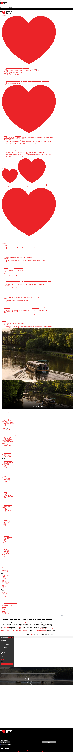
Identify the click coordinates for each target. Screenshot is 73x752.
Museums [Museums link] (5, 136)
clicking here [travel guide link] (18, 746)
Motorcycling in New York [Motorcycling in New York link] (33, 137)
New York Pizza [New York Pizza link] (24, 145)
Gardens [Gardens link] (38, 152)
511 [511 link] (4, 601)
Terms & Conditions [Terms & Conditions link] (10, 738)
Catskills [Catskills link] (5, 77)
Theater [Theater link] (16, 143)
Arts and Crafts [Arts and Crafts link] (32, 154)
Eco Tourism (4, 646)
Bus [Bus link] (21, 237)
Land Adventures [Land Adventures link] (43, 135)
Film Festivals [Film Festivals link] (37, 184)
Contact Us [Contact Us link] (10, 240)
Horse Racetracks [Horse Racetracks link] (20, 154)
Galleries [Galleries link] (21, 143)
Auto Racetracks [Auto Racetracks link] (14, 154)
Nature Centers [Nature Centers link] (19, 152)
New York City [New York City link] (34, 69)
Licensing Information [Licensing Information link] (33, 738)
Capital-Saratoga (5, 656)
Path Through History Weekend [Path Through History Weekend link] (42, 141)
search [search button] (54, 9)
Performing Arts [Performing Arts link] (12, 143)
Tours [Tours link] (34, 184)
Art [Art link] (6, 137)
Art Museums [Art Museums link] (8, 143)
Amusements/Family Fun (6, 641)
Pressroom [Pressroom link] (27, 738)
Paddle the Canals (44, 628)
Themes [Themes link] (18, 141)
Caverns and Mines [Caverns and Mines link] (34, 152)
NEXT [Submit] (11, 7)
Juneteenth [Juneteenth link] (49, 141)
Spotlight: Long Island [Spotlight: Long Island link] (16, 83)
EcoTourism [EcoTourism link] (14, 240)
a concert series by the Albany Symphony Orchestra (16, 630)
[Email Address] (5, 7)
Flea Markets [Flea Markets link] (43, 154)
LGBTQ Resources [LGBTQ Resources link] (11, 150)
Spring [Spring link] (5, 134)
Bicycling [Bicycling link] (50, 135)
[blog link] (28, 723)
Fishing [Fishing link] (35, 135)
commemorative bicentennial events (39, 630)
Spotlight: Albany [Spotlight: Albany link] (18, 72)
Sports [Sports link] (5, 153)
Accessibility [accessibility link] (48, 9)
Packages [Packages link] (5, 184)
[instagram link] (28, 708)
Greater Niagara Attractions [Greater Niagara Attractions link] (10, 70)
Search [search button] (10, 637)
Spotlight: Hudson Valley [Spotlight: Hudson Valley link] (25, 76)
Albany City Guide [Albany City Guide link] (24, 72)
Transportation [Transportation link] (18, 236)
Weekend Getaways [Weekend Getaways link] (7, 138)
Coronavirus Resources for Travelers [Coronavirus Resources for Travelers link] (10, 237)
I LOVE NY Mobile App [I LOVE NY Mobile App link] (16, 241)
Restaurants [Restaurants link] (29, 145)
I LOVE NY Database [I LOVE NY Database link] (21, 738)
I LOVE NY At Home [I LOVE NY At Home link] (25, 149)
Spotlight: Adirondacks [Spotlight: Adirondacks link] (17, 66)
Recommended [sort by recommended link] (47, 634)
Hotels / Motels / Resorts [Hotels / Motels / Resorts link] (14, 186)
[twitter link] (28, 686)
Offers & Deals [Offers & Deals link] (10, 241)
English (2, 744)
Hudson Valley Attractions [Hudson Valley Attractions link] (10, 76)
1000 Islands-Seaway (5, 655)
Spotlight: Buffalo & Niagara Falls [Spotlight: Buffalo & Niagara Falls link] (20, 70)
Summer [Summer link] (13, 156)
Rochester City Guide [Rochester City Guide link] (45, 81)
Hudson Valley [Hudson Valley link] (6, 75)
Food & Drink (4, 647)
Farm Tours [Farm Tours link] (51, 137)
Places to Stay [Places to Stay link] (4, 168)
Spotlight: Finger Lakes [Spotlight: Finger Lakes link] (31, 81)
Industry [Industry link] (15, 738)
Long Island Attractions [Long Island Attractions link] (9, 83)
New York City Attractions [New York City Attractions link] (38, 70)
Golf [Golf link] (24, 154)
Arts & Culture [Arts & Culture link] (24, 185)
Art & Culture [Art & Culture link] (6, 142)
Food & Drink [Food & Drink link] (6, 144)
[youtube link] (28, 693)
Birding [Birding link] (41, 152)
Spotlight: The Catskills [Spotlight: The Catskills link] (16, 79)
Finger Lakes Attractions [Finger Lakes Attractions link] (10, 81)
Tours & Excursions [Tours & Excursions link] (18, 136)
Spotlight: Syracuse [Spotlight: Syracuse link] (24, 81)
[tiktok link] (28, 715)
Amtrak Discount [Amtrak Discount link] (35, 237)
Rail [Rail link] (24, 237)
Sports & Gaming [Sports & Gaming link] (25, 186)
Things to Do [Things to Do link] (4, 84)
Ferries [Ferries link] (27, 237)
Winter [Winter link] (8, 156)
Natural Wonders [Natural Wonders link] (14, 152)
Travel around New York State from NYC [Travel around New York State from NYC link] (44, 237)
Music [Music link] (19, 143)
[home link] (6, 14)
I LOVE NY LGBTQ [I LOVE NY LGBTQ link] (7, 149)
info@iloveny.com (9, 736)
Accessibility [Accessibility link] (4, 738)
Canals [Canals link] (23, 237)
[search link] (54, 9)
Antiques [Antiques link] (28, 154)
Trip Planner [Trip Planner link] (53, 237)
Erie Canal (25, 622)
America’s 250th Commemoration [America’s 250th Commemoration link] (11, 141)
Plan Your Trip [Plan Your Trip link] (4, 187)
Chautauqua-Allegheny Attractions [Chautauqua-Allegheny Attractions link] (11, 74)
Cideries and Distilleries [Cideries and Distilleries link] (18, 145)
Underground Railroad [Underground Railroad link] (33, 141)
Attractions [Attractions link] (21, 140)
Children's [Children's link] (8, 137)
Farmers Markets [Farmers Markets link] (37, 154)
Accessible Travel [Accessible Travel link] (13, 138)
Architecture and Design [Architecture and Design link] (27, 143)
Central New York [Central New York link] (6, 67)
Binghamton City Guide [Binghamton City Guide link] (25, 68)
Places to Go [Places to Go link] (4, 15)
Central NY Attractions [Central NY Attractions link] (9, 68)
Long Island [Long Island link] (6, 82)
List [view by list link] (34, 634)
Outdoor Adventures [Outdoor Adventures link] (33, 134)
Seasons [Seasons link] (5, 155)
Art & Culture (4, 643)
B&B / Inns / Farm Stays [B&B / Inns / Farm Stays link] (7, 185)
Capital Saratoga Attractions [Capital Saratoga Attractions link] (10, 72)
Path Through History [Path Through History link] (7, 139)
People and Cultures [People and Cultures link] (34, 143)
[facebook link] (28, 679)
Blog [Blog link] (46, 184)
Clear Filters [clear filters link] (3, 638)
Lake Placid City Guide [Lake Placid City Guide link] (32, 66)
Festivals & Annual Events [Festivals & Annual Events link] (24, 184)
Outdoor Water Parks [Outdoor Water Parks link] (26, 148)
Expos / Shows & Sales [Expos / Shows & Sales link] (30, 185)
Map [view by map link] (37, 634)
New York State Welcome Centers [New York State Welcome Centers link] (9, 239)
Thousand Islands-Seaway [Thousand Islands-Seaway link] (33, 75)
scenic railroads (5, 627)
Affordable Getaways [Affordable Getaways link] (35, 150)
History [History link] (14, 137)
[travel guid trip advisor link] (5, 749)
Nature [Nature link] (11, 137)
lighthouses (19, 627)
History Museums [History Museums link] (24, 141)
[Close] (0, 0)
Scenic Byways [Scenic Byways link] (40, 137)
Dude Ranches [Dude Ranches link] (13, 185)
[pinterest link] (28, 701)
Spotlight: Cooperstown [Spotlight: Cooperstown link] (17, 68)
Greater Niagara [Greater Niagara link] (6, 69)
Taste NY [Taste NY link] (35, 145)
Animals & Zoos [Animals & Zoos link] (14, 148)
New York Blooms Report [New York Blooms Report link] (10, 135)
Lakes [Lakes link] (43, 152)
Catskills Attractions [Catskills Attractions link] (9, 79)
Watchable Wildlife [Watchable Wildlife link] (9, 152)
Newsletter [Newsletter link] (5, 241)
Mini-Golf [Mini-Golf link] (36, 148)
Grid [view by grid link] (32, 634)
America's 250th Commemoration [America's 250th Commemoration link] (40, 185)
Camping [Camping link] (8, 184)
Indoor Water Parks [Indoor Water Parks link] (20, 148)
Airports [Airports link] (19, 237)
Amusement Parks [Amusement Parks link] (9, 148)
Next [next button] (49, 742)
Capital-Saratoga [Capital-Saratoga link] (6, 71)
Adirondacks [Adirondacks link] (6, 64)
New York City (4, 653)
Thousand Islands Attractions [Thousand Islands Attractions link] (36, 76)
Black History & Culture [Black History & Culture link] (20, 138)
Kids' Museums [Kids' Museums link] (32, 148)
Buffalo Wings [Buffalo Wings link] (11, 145)
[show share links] (63, 615)
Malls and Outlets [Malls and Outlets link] (48, 154)
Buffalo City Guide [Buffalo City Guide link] (28, 70)
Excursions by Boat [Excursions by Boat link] (20, 137)
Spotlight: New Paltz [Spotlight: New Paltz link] (17, 76)
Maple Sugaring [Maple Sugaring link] (27, 135)
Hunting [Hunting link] (47, 135)
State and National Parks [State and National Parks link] (27, 152)
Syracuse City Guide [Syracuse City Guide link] (38, 81)
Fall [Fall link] (6, 156)
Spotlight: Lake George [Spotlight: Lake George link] (24, 66)
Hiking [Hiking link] (33, 135)
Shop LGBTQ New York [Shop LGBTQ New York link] (18, 150)
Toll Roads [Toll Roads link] (29, 237)
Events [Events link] (28, 141)
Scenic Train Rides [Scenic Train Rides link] (46, 137)
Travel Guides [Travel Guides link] (6, 240)
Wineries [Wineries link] (32, 145)
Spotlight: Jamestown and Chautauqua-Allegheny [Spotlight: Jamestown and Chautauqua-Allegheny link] (25, 74)
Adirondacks (4, 652)
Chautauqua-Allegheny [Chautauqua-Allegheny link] (7, 73)
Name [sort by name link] (52, 634)
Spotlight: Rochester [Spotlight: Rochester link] (17, 81)
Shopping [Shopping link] (26, 153)
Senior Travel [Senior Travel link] (17, 156)
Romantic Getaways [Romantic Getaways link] (22, 156)
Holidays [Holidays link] (29, 186)
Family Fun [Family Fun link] (5, 147)
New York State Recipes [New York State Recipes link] (27, 150)
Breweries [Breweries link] (7, 145)
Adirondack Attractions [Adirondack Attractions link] (9, 66)
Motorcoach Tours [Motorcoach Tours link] (26, 137)
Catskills (3, 658)
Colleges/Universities (5, 644)
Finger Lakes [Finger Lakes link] (6, 80)
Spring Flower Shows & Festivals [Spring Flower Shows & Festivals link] (19, 135)
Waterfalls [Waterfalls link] (38, 135)
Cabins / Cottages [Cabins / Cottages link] (7, 186)
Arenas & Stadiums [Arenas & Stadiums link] (9, 154)
